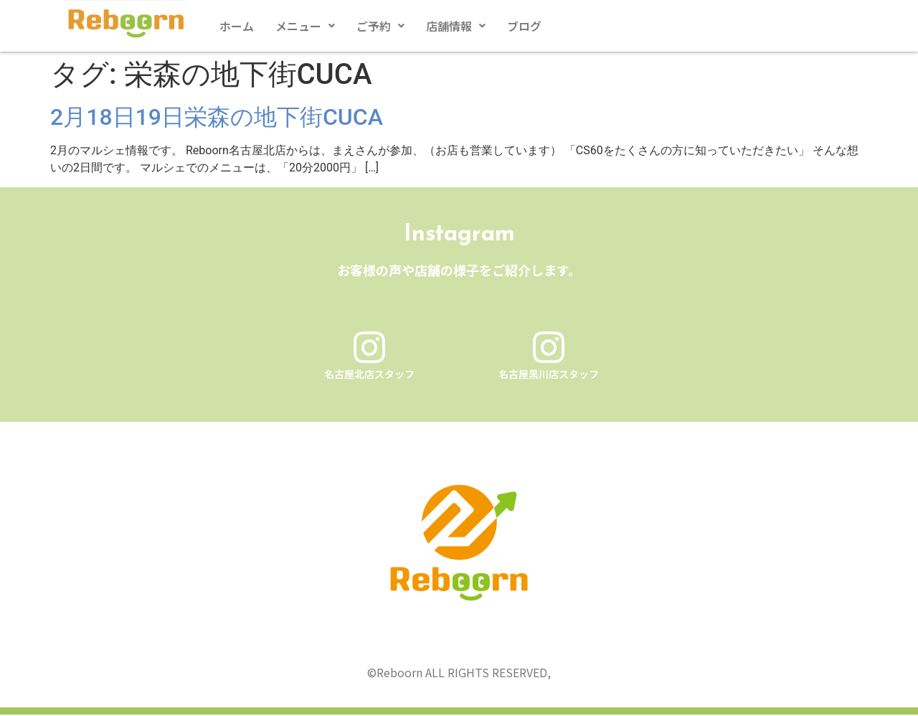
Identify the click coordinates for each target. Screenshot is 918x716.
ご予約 (380, 25)
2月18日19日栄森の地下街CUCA (216, 117)
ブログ (524, 25)
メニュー (305, 25)
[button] (305, 25)
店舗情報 (456, 25)
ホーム (236, 25)
